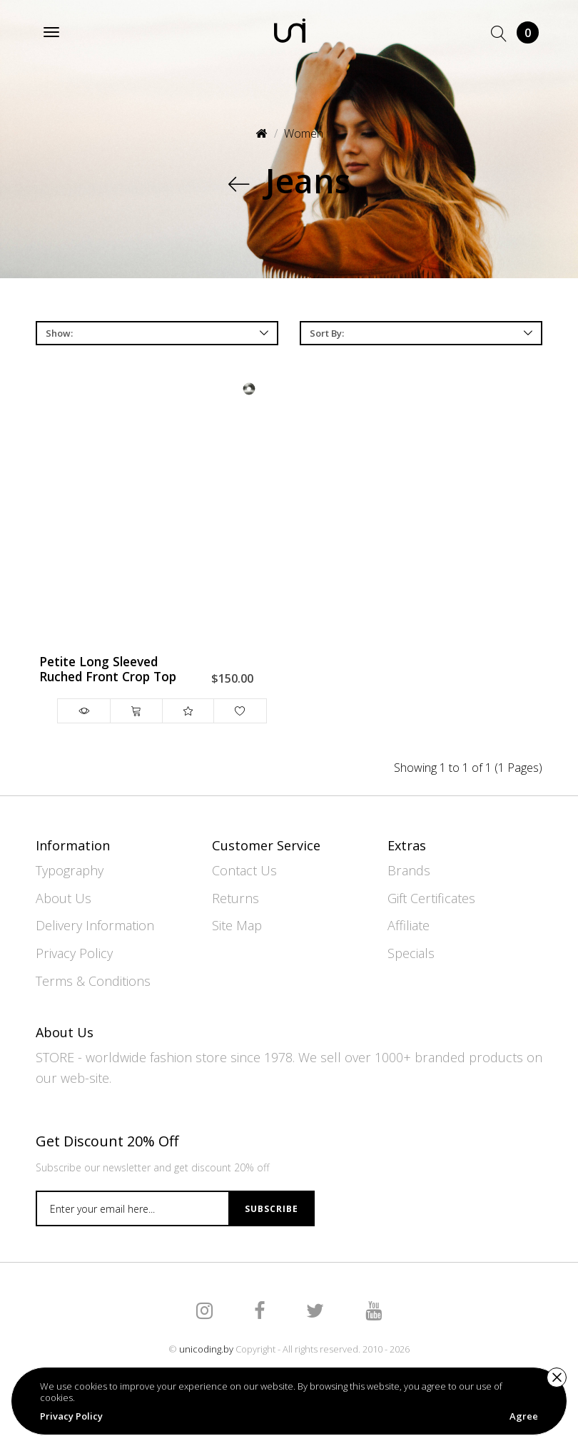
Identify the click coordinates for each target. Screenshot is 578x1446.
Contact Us (244, 870)
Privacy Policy (74, 953)
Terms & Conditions (93, 980)
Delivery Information (95, 925)
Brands (408, 870)
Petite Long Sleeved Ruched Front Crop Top (107, 670)
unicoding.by (206, 1349)
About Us (63, 898)
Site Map (237, 925)
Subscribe (271, 1209)
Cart (528, 32)
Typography (69, 870)
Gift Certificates (431, 898)
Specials (411, 953)
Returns (235, 898)
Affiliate (408, 925)
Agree (523, 1416)
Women (303, 133)
